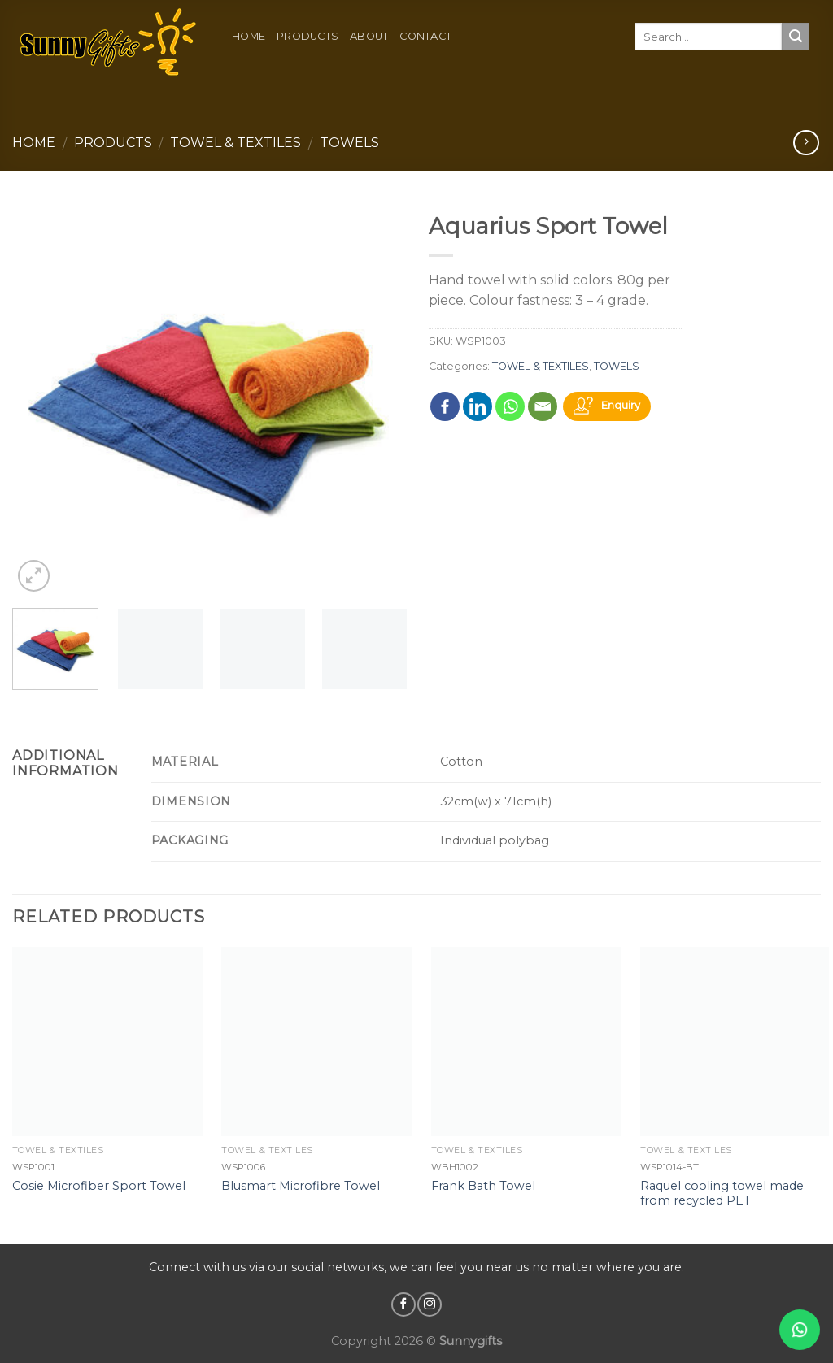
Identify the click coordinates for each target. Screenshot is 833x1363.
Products (307, 36)
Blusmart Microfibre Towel (300, 1186)
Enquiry (620, 406)
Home (248, 36)
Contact (425, 36)
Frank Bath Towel (483, 1186)
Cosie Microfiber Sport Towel (98, 1186)
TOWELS (349, 142)
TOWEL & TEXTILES (235, 142)
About (369, 36)
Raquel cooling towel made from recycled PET (722, 1194)
